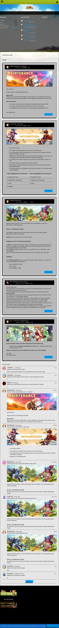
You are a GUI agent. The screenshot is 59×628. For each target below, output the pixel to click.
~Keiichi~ (25, 22)
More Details (50, 626)
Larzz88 (25, 27)
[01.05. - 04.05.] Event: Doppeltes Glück (18, 320)
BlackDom (10, 462)
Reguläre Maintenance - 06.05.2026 (17, 66)
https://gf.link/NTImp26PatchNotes (38, 108)
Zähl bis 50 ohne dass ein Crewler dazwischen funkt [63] (30, 377)
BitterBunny (14, 27)
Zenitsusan (25, 33)
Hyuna (9, 382)
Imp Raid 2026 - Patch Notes (30, 35)
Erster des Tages (27, 20)
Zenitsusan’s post (14, 463)
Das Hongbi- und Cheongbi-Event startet (18, 106)
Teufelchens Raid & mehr (29, 39)
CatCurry (10, 496)
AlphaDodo (12, 283)
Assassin (10, 573)
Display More (29, 581)
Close (56, 626)
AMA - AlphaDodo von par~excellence (18, 281)
